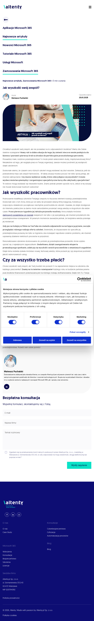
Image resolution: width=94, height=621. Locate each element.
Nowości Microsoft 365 (17, 45)
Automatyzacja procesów (57, 536)
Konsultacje (7, 555)
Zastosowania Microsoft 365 (20, 71)
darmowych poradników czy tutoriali (18, 215)
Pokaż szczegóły (78, 332)
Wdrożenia (7, 551)
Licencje (6, 565)
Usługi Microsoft (13, 62)
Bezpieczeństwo (9, 558)
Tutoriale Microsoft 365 (17, 54)
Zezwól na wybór (47, 340)
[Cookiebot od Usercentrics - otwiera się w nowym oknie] (79, 279)
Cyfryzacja (51, 532)
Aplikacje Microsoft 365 (17, 28)
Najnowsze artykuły (15, 36)
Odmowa (17, 340)
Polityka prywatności (11, 598)
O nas (5, 529)
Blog (49, 549)
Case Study (7, 532)
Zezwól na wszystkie (76, 340)
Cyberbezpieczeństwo (56, 529)
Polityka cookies (10, 615)
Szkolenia (6, 562)
